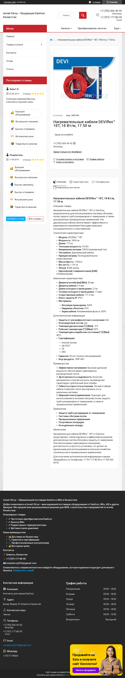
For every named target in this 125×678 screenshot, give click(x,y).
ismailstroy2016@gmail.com (17, 645)
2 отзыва (96, 2)
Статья (10, 69)
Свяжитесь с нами (23, 570)
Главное (10, 36)
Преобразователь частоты (92, 28)
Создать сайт (10, 2)
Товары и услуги (14, 44)
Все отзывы (35, 219)
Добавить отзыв (15, 219)
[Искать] (83, 15)
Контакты (11, 52)
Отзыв (9, 61)
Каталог (65, 28)
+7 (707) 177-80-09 (16, 559)
